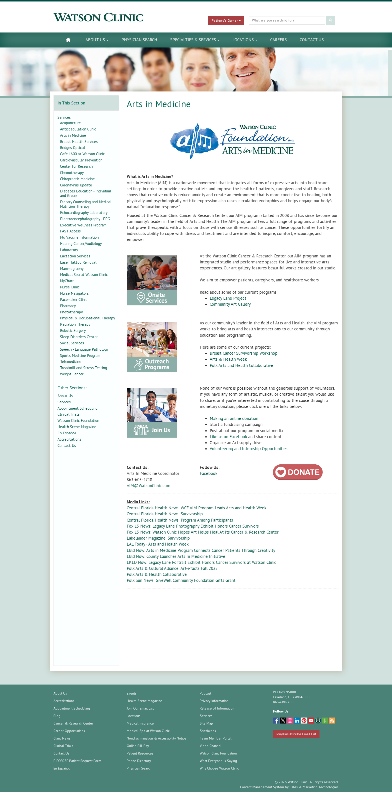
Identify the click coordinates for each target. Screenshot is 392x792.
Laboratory (69, 249)
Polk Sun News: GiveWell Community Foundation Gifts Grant (181, 580)
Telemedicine (70, 361)
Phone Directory (139, 761)
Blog (57, 716)
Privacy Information (214, 701)
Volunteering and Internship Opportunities (249, 448)
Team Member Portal (216, 738)
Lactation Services (75, 255)
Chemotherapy (72, 172)
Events (131, 693)
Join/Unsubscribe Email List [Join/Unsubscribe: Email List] (296, 734)
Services (64, 117)
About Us (97, 39)
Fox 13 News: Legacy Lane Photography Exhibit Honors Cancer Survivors (193, 526)
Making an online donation (234, 418)
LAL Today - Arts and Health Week (158, 544)
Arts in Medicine (73, 135)
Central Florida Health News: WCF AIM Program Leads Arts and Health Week (196, 508)
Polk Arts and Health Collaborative (241, 365)
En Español (67, 432)
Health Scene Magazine (77, 426)
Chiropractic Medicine (77, 178)
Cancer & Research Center (73, 723)
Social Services (72, 342)
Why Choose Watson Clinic (219, 768)
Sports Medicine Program (80, 355)
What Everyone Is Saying (218, 761)
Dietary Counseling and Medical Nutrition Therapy (86, 204)
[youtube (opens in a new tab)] (311, 721)
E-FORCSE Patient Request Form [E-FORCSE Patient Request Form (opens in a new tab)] (77, 761)
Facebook (209, 473)
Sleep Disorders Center (79, 336)
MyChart (67, 280)
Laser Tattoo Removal (78, 262)
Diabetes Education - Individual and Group (85, 193)
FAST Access (70, 230)
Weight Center (72, 373)
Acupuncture (70, 122)
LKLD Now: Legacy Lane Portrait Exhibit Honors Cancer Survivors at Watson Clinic (201, 562)
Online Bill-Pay (138, 746)
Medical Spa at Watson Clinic (84, 274)
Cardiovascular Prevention (81, 159)
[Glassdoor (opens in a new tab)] (325, 721)
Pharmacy (68, 305)
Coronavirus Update (76, 184)
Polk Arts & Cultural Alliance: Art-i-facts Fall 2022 (172, 568)
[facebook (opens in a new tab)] (276, 721)
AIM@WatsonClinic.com (148, 485)
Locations (244, 39)
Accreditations (69, 439)
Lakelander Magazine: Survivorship (158, 538)
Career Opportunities (69, 731)
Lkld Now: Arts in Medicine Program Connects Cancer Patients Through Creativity (201, 550)
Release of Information (217, 708)
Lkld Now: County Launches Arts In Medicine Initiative (176, 556)
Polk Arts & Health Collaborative (157, 574)
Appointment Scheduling (78, 408)
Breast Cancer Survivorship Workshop (244, 353)
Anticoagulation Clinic (78, 128)
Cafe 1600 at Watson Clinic (82, 153)
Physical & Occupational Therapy (87, 317)
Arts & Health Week (228, 359)
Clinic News (62, 738)
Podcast (205, 693)
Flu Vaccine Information (79, 237)
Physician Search (139, 39)
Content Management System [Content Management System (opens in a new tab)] (262, 787)
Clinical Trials (69, 414)
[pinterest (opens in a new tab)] (304, 721)
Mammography (72, 268)
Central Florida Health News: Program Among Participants (180, 520)
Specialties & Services (195, 39)
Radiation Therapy (75, 324)
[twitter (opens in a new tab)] (283, 721)
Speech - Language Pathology (84, 349)
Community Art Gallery (230, 304)
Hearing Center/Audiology (81, 243)
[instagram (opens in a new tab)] (290, 721)
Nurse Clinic (70, 286)
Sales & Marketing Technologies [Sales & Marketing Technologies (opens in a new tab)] (314, 787)
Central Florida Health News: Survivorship (165, 514)
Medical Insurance (140, 723)
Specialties (208, 731)
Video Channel (211, 746)
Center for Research (76, 166)
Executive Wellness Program (83, 224)
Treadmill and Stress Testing (83, 367)
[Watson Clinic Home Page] (68, 39)
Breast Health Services (79, 141)
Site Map (206, 723)
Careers (278, 39)
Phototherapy (71, 311)
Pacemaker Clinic (73, 299)
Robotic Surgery (73, 330)
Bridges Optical (72, 147)
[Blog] (332, 721)
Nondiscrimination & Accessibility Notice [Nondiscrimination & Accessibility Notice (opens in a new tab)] (156, 738)
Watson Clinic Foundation (78, 420)
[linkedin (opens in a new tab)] (297, 721)
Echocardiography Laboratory (84, 212)
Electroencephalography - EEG (85, 218)
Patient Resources (140, 753)
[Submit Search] (330, 20)
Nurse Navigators (74, 293)
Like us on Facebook (228, 436)
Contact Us (312, 39)
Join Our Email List (140, 708)
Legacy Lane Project (228, 298)
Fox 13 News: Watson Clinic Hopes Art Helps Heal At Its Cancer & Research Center (202, 532)
